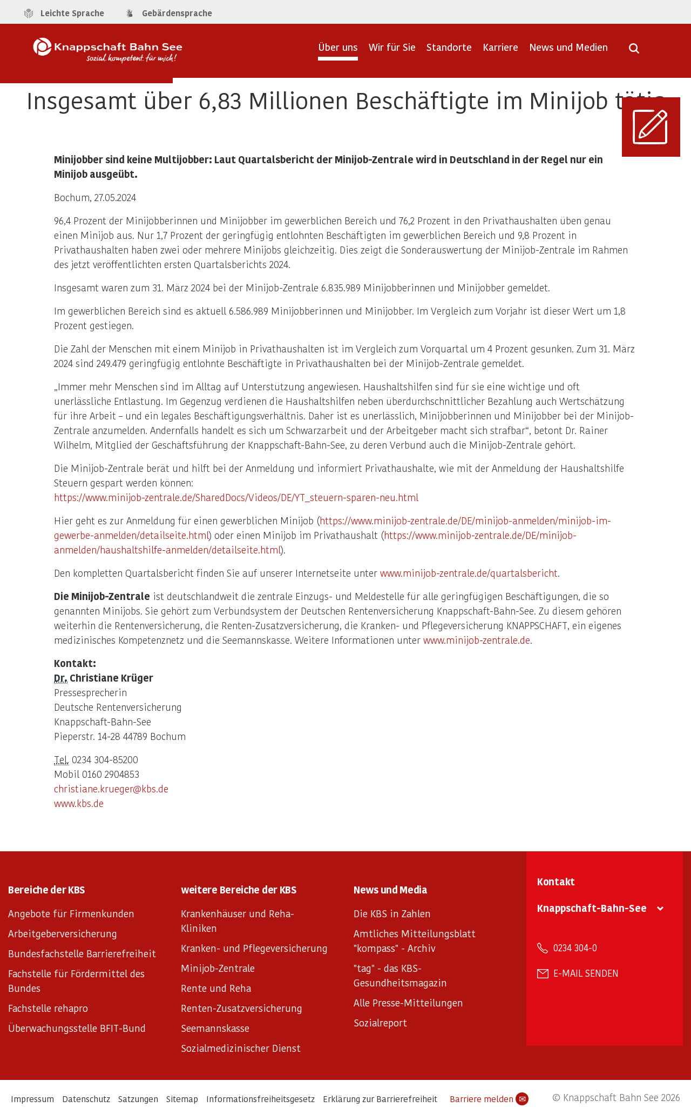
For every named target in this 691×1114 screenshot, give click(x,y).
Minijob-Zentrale (218, 967)
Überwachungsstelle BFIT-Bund (77, 1027)
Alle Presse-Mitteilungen (408, 1002)
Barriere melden (489, 1098)
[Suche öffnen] (634, 52)
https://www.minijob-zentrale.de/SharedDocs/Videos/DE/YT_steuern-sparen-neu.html (236, 497)
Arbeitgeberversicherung (62, 933)
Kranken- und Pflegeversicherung (254, 947)
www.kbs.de (79, 803)
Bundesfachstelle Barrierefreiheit (82, 953)
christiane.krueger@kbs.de (111, 788)
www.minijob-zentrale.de (476, 639)
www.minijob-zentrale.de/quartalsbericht (469, 572)
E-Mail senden (586, 973)
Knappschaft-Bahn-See (592, 907)
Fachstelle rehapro (48, 1007)
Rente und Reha (216, 987)
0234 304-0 (575, 947)
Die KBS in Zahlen (392, 913)
